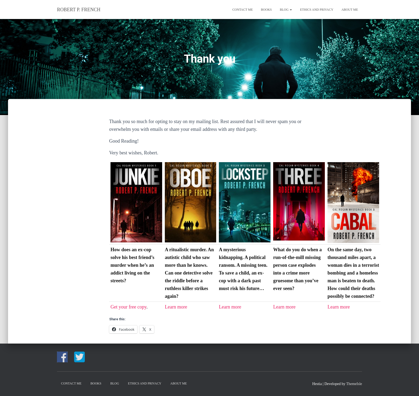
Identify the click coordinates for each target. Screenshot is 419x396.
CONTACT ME (243, 10)
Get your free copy (128, 307)
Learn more (176, 307)
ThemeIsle (354, 384)
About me (349, 10)
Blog (286, 10)
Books (266, 10)
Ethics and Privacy (316, 10)
